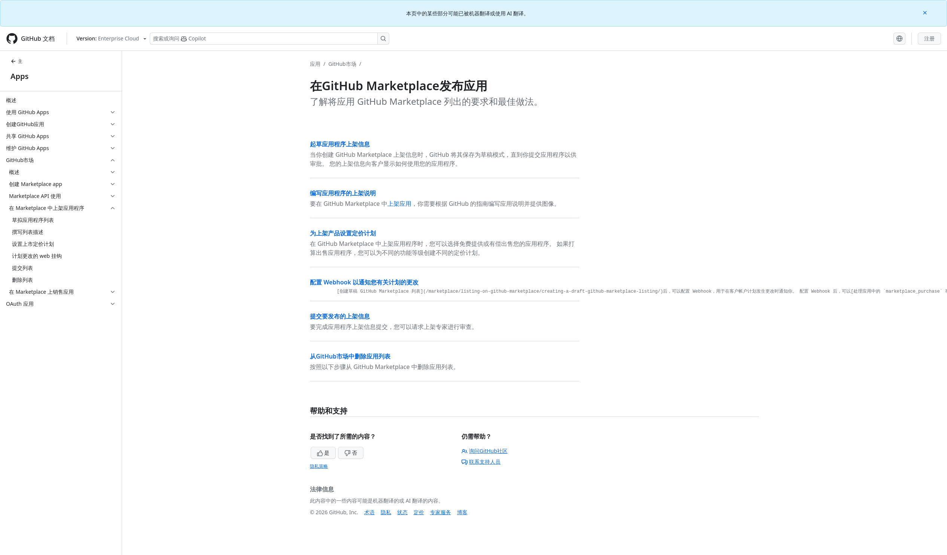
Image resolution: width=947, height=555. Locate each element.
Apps (19, 76)
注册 (929, 38)
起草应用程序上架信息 (340, 144)
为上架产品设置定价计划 (343, 233)
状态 (402, 512)
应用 (315, 63)
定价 (419, 512)
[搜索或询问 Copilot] (269, 39)
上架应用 (399, 203)
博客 (462, 512)
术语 (369, 512)
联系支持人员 (481, 461)
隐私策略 (319, 466)
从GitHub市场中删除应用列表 (350, 356)
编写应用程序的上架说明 (343, 193)
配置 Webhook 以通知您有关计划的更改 (364, 282)
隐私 (386, 512)
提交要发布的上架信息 (340, 316)
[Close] (926, 12)
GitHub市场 (342, 63)
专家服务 (440, 512)
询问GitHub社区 (485, 450)
